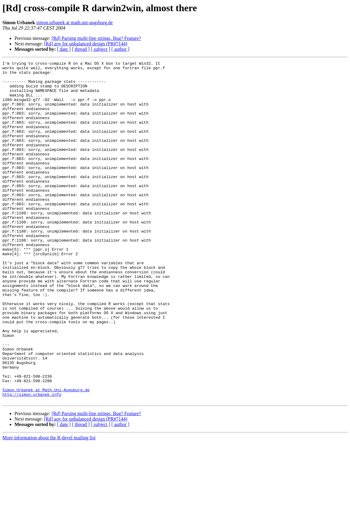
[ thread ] (81, 49)
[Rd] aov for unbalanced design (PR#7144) (85, 43)
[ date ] (64, 49)
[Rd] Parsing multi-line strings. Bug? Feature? (96, 38)
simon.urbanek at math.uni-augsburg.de (74, 22)
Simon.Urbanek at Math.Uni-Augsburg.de (46, 456)
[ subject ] (100, 49)
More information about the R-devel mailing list (48, 505)
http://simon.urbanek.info (31, 461)
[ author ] (120, 49)
